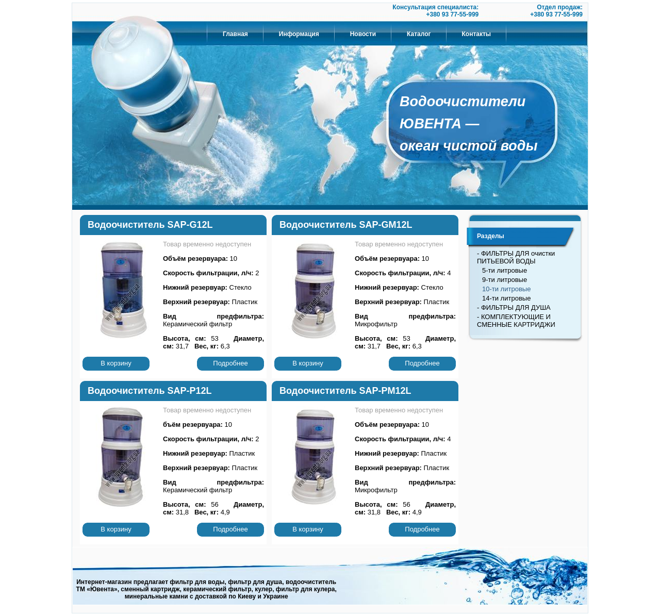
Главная (235, 34)
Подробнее (230, 363)
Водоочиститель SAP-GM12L (345, 225)
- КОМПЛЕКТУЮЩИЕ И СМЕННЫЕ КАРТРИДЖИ (516, 320)
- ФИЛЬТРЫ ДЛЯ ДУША (514, 307)
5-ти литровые (504, 270)
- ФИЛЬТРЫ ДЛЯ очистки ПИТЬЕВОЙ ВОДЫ (516, 257)
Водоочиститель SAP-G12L (150, 225)
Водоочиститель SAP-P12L (150, 391)
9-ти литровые (504, 280)
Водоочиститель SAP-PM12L (345, 391)
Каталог (419, 34)
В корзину (116, 363)
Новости (363, 34)
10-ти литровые (506, 289)
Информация (299, 34)
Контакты (476, 34)
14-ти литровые (506, 298)
